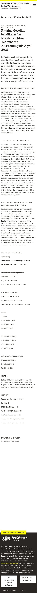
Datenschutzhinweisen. (9, 563)
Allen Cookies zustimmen (27, 579)
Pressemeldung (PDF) (11, 441)
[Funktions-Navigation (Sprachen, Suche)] (34, 6)
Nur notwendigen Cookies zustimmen (9, 581)
